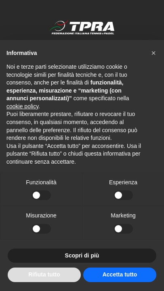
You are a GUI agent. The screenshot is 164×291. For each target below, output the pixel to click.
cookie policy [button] (22, 106)
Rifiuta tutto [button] (44, 274)
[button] (153, 52)
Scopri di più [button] (82, 255)
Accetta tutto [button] (120, 274)
